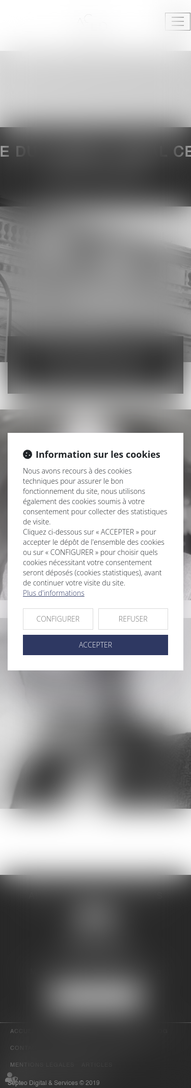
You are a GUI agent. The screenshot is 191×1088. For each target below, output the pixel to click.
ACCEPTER (95, 645)
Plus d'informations (54, 593)
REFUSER (133, 619)
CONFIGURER (57, 619)
